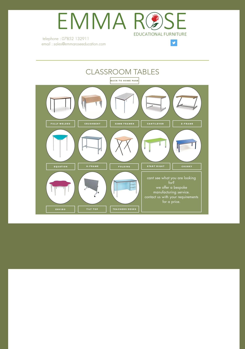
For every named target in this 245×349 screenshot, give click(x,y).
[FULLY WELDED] (60, 123)
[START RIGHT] (155, 166)
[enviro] (60, 209)
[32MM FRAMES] (124, 123)
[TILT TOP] (92, 209)
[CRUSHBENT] (92, 123)
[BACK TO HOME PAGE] (124, 80)
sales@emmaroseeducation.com (80, 43)
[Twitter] (174, 42)
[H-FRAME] (92, 166)
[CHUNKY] (186, 166)
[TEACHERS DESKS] (124, 209)
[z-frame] (187, 123)
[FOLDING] (124, 166)
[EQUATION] (60, 166)
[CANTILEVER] (155, 123)
